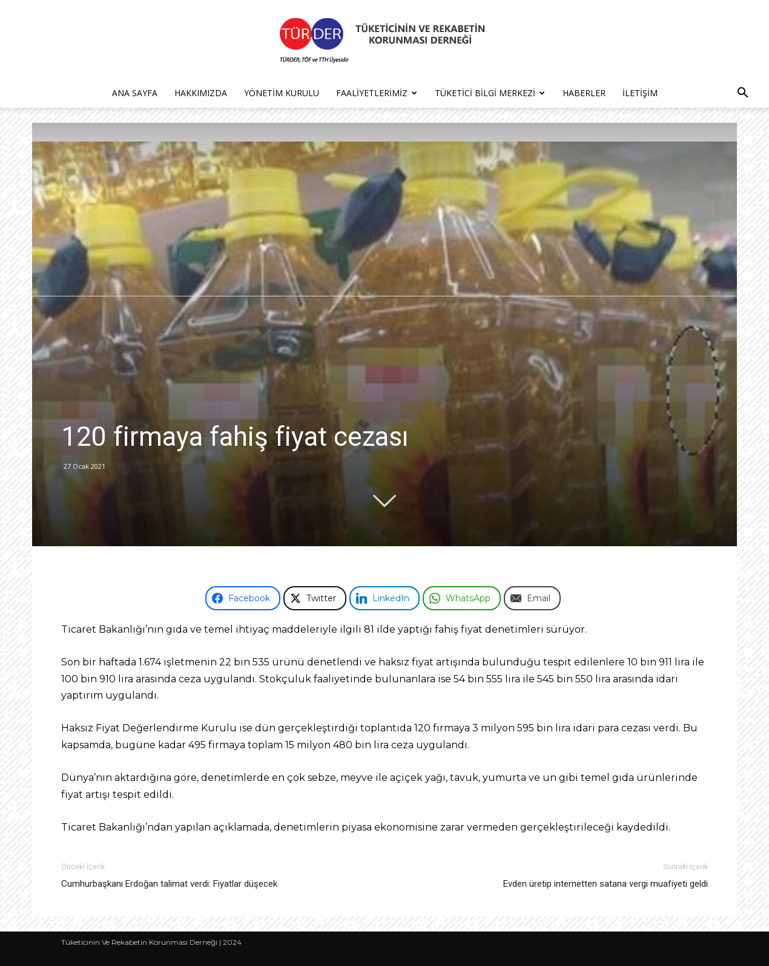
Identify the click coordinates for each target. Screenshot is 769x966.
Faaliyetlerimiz (376, 93)
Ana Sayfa (134, 93)
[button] (742, 94)
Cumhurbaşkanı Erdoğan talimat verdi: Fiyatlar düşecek (169, 883)
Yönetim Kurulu (281, 93)
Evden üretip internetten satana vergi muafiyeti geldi (605, 883)
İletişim (640, 93)
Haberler (584, 93)
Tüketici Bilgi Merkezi (490, 93)
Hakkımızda (200, 93)
